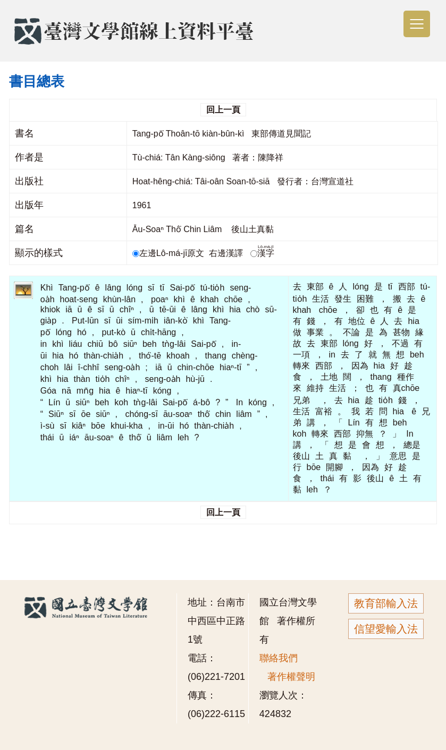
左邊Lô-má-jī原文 (169, 253)
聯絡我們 (278, 658)
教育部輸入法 (386, 603)
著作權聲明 (291, 676)
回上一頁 (223, 109)
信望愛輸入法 (386, 629)
